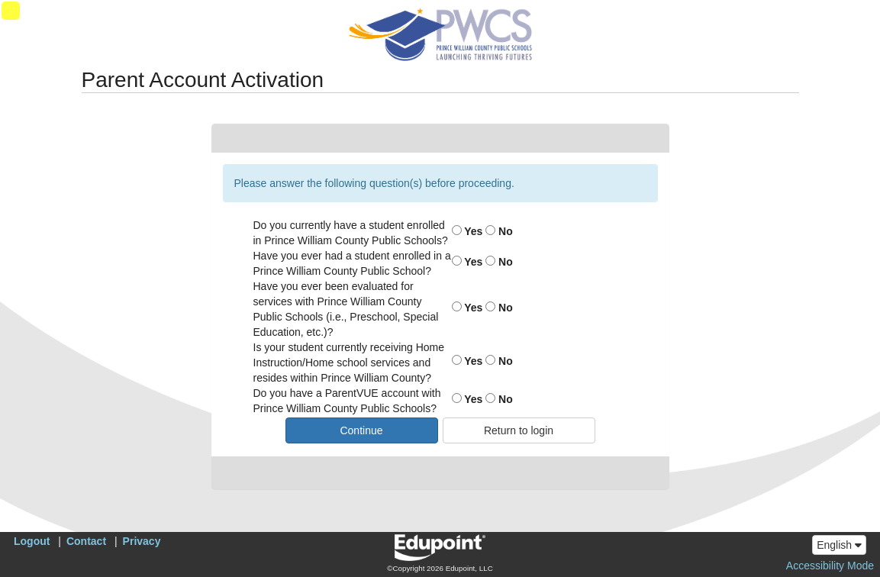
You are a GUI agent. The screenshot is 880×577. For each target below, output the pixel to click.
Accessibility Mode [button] (830, 565)
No (499, 231)
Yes (467, 231)
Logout (32, 541)
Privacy (142, 541)
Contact (86, 541)
